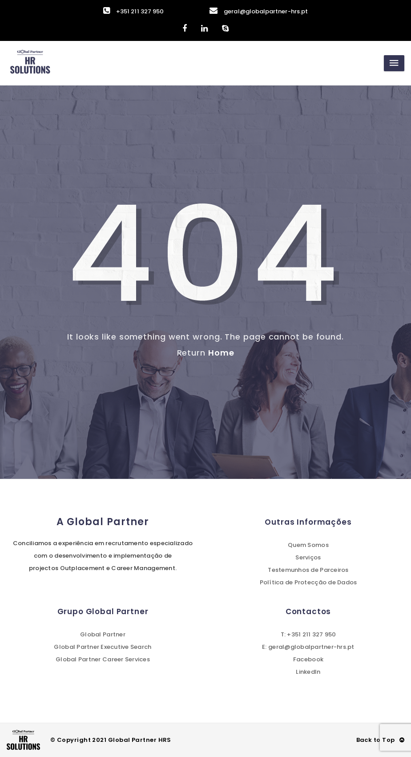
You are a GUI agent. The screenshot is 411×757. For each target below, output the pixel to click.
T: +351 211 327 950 (308, 634)
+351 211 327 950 (133, 11)
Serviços (308, 557)
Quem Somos (308, 545)
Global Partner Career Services (103, 659)
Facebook (308, 659)
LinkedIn (308, 672)
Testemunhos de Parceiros (308, 570)
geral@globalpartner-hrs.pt (259, 11)
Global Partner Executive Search (102, 647)
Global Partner (102, 634)
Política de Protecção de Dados (308, 582)
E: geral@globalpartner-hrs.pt (308, 647)
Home (221, 352)
